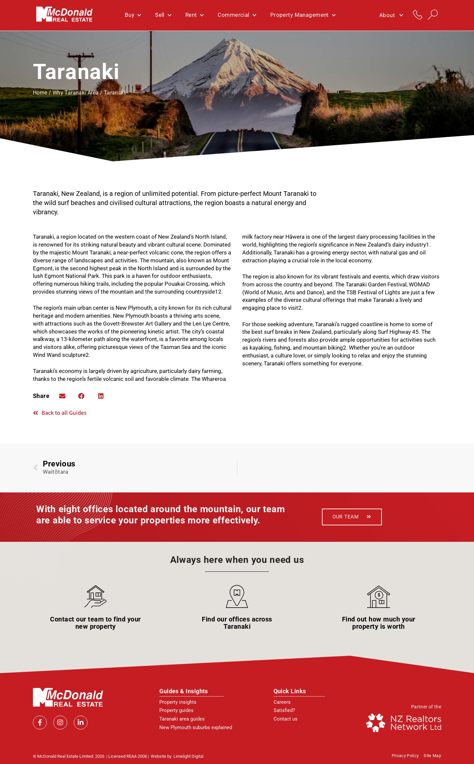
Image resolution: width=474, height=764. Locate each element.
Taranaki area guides (182, 719)
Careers (282, 702)
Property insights (178, 702)
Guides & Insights (183, 690)
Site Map (432, 755)
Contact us (286, 719)
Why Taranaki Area (76, 93)
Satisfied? (284, 710)
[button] (62, 396)
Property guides (176, 710)
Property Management (302, 15)
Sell (163, 15)
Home (40, 93)
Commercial (236, 15)
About (391, 15)
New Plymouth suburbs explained (195, 727)
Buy (133, 15)
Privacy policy (405, 755)
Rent (194, 15)
